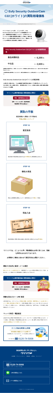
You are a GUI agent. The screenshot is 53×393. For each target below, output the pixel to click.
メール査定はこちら (16, 381)
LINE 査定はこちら (17, 373)
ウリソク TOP (6, 23)
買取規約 (28, 356)
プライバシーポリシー (20, 356)
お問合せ (33, 356)
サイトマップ (38, 356)
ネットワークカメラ (13, 23)
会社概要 (13, 356)
